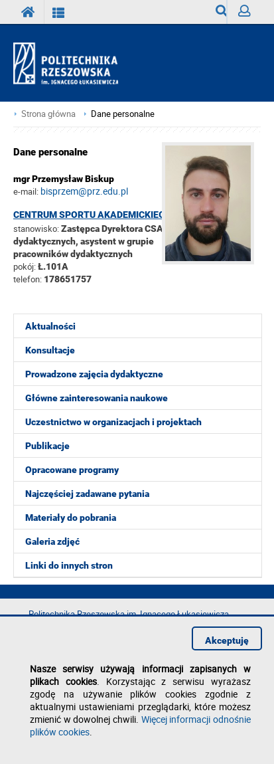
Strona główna (48, 114)
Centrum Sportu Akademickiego (92, 214)
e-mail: (25, 191)
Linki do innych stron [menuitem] (69, 565)
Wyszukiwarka (221, 14)
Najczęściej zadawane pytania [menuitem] (87, 493)
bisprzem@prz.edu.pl (84, 191)
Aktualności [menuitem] (50, 326)
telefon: (27, 279)
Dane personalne (123, 114)
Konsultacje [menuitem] (50, 350)
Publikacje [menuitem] (47, 445)
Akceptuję (227, 640)
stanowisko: (36, 229)
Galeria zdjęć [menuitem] (52, 541)
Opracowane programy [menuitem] (72, 469)
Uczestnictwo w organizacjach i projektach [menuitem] (113, 422)
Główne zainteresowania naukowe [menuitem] (96, 398)
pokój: (25, 266)
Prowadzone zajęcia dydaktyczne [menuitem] (94, 374)
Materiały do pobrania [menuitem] (70, 517)
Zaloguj (249, 14)
